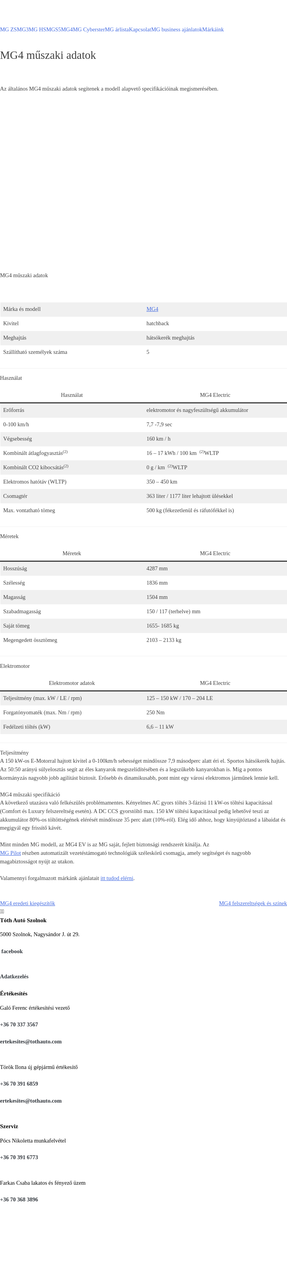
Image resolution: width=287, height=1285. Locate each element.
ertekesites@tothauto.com (31, 1041)
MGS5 (53, 29)
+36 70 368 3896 (19, 1199)
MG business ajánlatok (176, 29)
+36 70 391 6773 (19, 1157)
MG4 (67, 29)
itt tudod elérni (116, 878)
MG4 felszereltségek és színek (253, 903)
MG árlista (117, 29)
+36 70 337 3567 (19, 1024)
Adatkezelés (14, 976)
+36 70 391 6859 (19, 1084)
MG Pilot (10, 853)
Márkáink (213, 29)
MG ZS (8, 29)
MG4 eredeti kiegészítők (27, 903)
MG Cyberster (89, 29)
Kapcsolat (140, 29)
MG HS (37, 29)
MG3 (23, 29)
